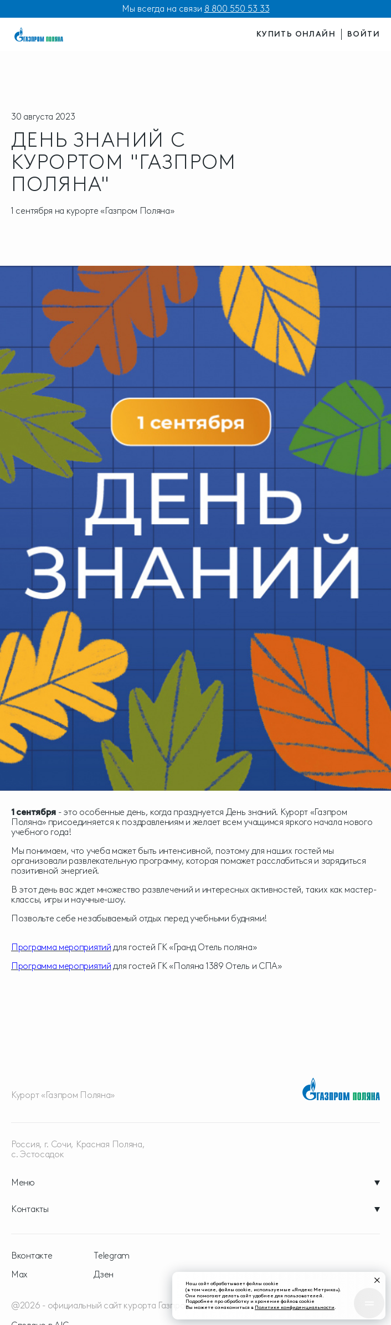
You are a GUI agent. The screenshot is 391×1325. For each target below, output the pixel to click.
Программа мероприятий (61, 947)
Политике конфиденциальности (295, 1307)
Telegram (112, 1256)
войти (363, 34)
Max (19, 1275)
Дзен (104, 1275)
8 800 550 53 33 (237, 8)
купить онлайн (296, 34)
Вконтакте (31, 1256)
